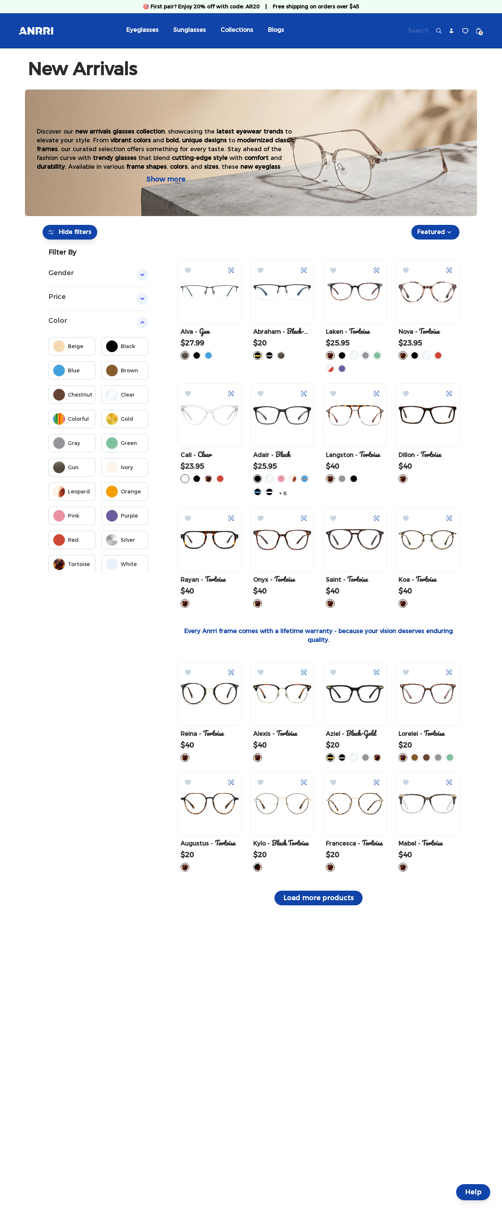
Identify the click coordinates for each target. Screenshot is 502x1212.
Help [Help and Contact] (473, 1192)
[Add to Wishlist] (187, 270)
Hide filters (69, 232)
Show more (165, 179)
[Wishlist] (465, 31)
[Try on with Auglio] (231, 270)
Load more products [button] (318, 898)
